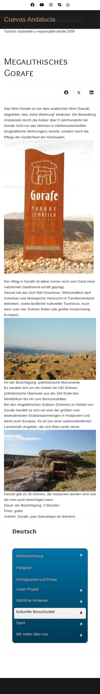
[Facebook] (32, 5)
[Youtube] (42, 5)
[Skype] (59, 5)
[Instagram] (51, 5)
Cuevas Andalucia (29, 19)
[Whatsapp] (68, 5)
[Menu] (92, 41)
